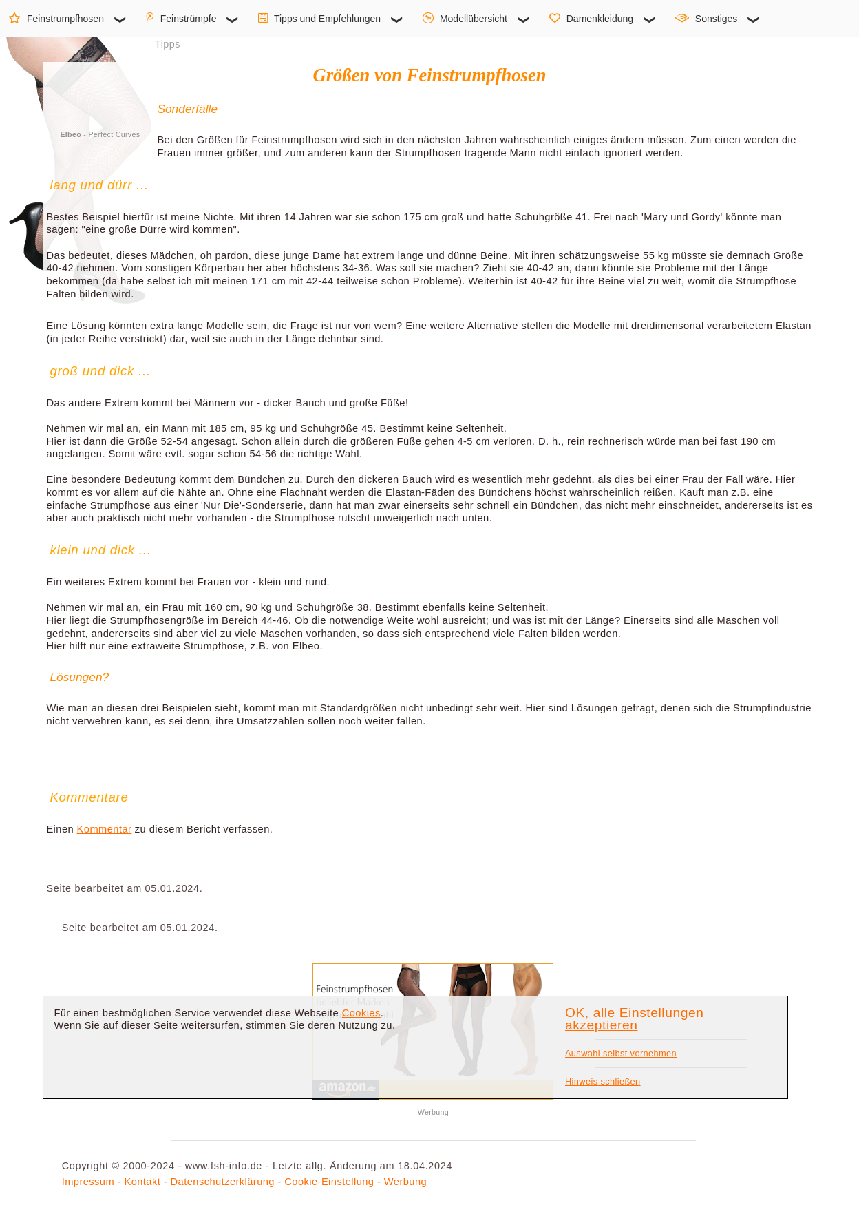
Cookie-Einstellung (329, 1181)
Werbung (405, 1181)
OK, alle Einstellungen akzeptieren (634, 1019)
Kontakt (142, 1181)
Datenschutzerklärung (223, 1181)
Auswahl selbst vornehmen (621, 1053)
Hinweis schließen (603, 1081)
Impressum (88, 1181)
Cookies (361, 1012)
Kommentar (104, 829)
